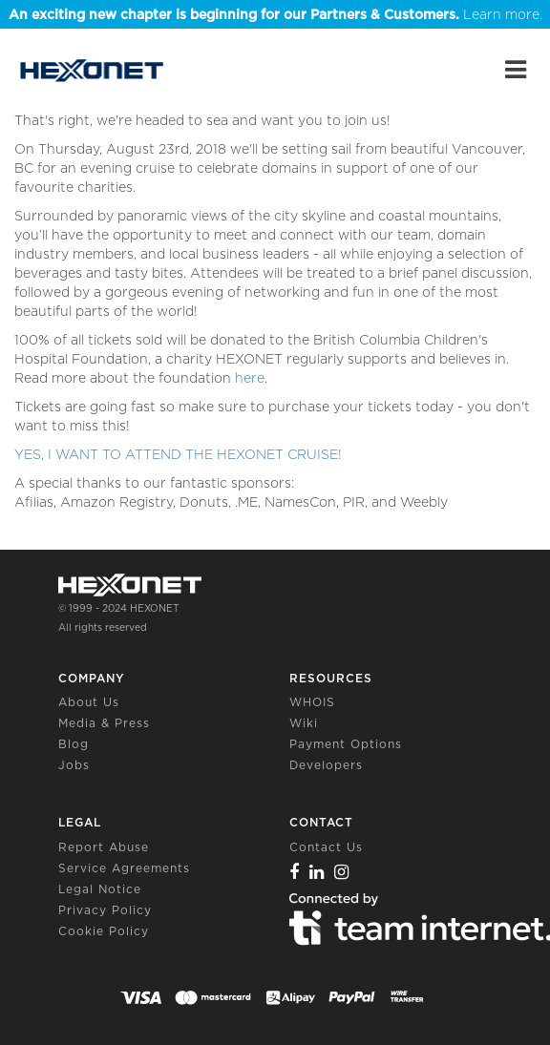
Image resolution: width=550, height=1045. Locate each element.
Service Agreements (124, 868)
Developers (326, 765)
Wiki (303, 723)
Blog (73, 744)
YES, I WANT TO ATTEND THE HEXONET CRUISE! (178, 454)
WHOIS (312, 702)
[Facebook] (294, 872)
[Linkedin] (317, 872)
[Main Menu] (516, 70)
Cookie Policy (103, 931)
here (249, 378)
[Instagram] (341, 872)
